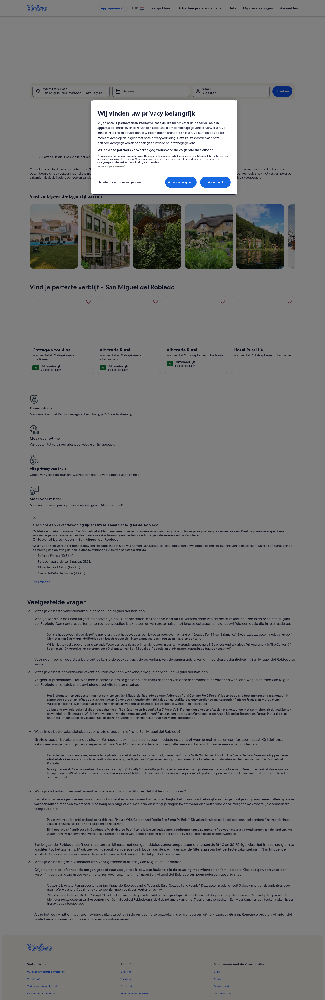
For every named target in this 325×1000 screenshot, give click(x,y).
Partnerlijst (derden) (111, 166)
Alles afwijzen (181, 182)
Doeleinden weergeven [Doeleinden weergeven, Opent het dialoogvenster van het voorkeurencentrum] (119, 182)
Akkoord (215, 182)
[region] (164, 147)
